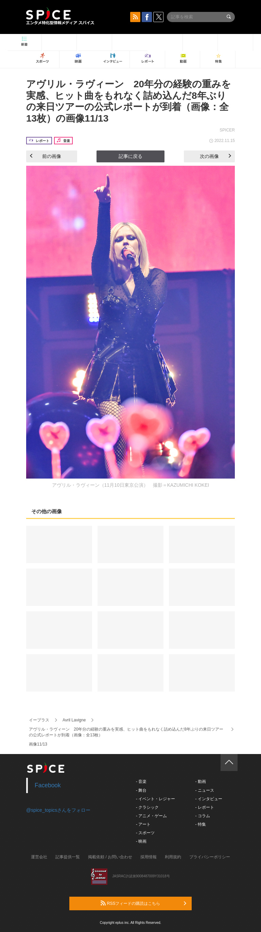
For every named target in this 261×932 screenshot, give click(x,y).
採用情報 (148, 857)
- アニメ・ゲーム (151, 815)
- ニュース (204, 790)
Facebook (48, 785)
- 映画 (141, 841)
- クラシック (147, 807)
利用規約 (173, 857)
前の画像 (45, 156)
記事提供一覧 (67, 857)
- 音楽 (141, 781)
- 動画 (200, 781)
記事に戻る (130, 156)
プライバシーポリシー (209, 857)
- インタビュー (208, 798)
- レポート (204, 807)
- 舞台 (141, 790)
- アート (143, 824)
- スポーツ (145, 832)
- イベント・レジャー (155, 798)
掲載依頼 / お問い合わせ (110, 857)
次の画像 (215, 156)
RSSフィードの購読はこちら (143, 903)
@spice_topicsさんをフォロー (58, 810)
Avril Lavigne (74, 720)
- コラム (202, 815)
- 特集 (200, 824)
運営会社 (39, 857)
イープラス (39, 720)
